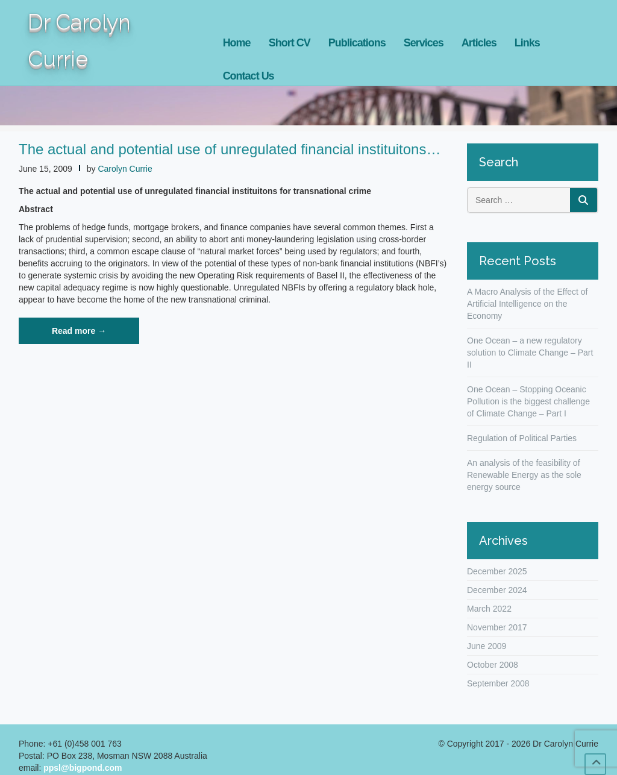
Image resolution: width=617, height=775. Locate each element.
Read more (95, 334)
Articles (479, 43)
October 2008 (492, 665)
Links (527, 43)
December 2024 (497, 590)
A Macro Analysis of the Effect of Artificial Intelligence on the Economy (527, 304)
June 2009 (486, 646)
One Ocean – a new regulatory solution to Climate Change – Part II (530, 352)
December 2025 (497, 571)
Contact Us (248, 76)
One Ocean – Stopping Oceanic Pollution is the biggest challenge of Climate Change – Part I (528, 401)
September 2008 (498, 683)
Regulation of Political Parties (522, 438)
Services (423, 43)
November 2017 (497, 627)
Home (237, 43)
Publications (357, 43)
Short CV (289, 43)
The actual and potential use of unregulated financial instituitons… (229, 149)
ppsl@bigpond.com (82, 768)
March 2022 (489, 608)
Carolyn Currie (125, 169)
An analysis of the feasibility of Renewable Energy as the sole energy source (524, 475)
